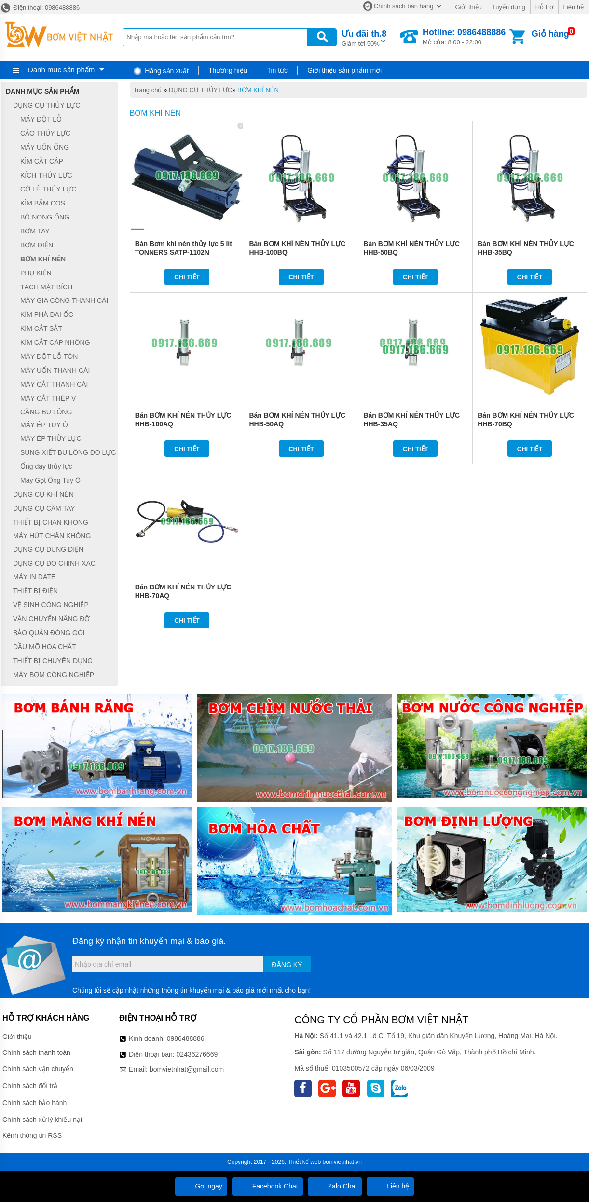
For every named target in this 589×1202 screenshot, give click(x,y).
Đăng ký (287, 965)
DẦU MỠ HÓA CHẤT (44, 647)
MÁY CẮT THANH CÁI (54, 384)
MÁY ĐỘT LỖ (41, 119)
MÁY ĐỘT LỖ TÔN (49, 356)
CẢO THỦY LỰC (45, 133)
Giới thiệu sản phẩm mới (344, 70)
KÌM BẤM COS (42, 203)
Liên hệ (573, 7)
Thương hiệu (227, 70)
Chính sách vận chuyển (37, 1069)
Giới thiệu (468, 7)
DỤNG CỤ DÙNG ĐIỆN (48, 549)
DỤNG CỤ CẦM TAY (44, 508)
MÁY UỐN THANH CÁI (55, 370)
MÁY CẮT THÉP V (48, 398)
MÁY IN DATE (34, 577)
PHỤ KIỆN (36, 273)
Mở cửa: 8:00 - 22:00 (464, 36)
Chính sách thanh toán (36, 1052)
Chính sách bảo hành (34, 1102)
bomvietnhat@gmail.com (187, 1069)
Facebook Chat (267, 1186)
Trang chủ (148, 90)
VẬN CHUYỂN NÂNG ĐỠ (51, 619)
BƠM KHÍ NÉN (258, 90)
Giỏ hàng (550, 34)
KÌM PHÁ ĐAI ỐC (46, 314)
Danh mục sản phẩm (61, 70)
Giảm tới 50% (364, 37)
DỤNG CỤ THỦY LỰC (200, 90)
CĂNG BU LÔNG (46, 412)
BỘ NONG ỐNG (44, 217)
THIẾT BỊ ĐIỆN (35, 591)
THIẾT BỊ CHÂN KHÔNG (50, 522)
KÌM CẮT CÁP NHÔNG (55, 342)
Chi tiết (187, 277)
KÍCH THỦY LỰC (46, 175)
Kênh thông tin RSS (32, 1135)
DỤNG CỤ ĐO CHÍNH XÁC (54, 563)
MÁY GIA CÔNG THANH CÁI (64, 301)
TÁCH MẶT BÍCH (46, 287)
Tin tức (277, 70)
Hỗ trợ (544, 7)
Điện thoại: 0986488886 (40, 7)
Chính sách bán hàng (403, 6)
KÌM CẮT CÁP (41, 161)
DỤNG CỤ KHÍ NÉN (43, 494)
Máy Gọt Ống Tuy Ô (50, 480)
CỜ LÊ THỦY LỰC (48, 189)
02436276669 (197, 1054)
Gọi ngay (201, 1186)
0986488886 (186, 1038)
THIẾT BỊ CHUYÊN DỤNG (53, 661)
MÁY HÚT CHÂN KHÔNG (52, 536)
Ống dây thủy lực (46, 466)
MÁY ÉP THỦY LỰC (51, 438)
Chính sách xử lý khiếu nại (42, 1119)
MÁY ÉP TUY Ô (44, 425)
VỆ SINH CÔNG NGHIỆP (51, 605)
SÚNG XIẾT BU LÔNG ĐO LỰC (68, 452)
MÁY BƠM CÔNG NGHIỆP (53, 675)
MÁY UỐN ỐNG (44, 147)
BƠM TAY (35, 231)
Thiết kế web (304, 1162)
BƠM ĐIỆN (36, 245)
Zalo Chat (335, 1186)
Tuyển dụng (508, 7)
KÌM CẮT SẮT (41, 328)
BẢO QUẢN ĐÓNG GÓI (49, 633)
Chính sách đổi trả (29, 1086)
